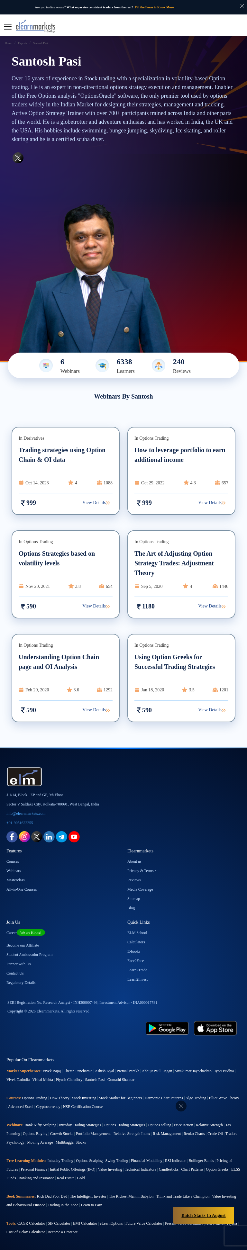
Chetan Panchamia (78, 1071)
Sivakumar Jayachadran (193, 1071)
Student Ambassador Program (29, 954)
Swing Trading (116, 1160)
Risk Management (167, 1133)
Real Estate (65, 1178)
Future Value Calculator (143, 1223)
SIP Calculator (59, 1223)
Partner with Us (18, 964)
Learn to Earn (91, 1205)
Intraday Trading (60, 1160)
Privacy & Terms (140, 870)
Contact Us (15, 973)
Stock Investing (84, 1098)
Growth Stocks (61, 1133)
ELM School (137, 933)
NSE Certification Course (83, 1106)
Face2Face (135, 960)
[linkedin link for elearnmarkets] (49, 836)
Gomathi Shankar (120, 1079)
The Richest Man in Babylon (131, 1196)
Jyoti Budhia (224, 1071)
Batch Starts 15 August (203, 1215)
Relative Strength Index (132, 1133)
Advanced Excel (20, 1106)
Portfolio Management (93, 1133)
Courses (12, 861)
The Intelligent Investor (88, 1196)
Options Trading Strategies (124, 1125)
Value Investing (110, 1169)
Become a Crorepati (63, 1232)
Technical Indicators (140, 1169)
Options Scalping (89, 1160)
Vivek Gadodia (18, 1079)
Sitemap (133, 898)
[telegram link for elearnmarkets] (61, 836)
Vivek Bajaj (51, 1071)
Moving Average (40, 1142)
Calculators (136, 942)
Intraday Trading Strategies (80, 1125)
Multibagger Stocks (71, 1142)
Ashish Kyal (104, 1071)
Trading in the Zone (63, 1205)
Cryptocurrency (48, 1106)
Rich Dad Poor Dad (52, 1196)
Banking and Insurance (36, 1178)
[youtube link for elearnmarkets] (74, 836)
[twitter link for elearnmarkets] (36, 836)
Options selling (159, 1125)
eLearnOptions (111, 1223)
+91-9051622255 (19, 823)
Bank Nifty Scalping (40, 1125)
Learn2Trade (137, 970)
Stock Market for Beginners (120, 1098)
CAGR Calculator (31, 1223)
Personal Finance (34, 1169)
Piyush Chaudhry (69, 1079)
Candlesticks (168, 1169)
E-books (133, 951)
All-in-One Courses (21, 889)
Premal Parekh (128, 1071)
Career (25, 933)
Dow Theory (59, 1098)
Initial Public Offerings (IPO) (72, 1169)
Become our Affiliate (22, 945)
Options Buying (35, 1133)
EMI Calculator (85, 1223)
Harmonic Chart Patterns (164, 1098)
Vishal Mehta (42, 1079)
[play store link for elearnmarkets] (167, 1027)
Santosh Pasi (95, 1079)
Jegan (167, 1071)
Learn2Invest (137, 979)
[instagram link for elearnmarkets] (24, 836)
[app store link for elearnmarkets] (215, 1027)
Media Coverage (140, 889)
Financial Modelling (146, 1160)
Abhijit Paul (151, 1071)
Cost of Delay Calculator (25, 1232)
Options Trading (34, 1098)
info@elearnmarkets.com (25, 813)
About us (134, 861)
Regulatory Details (20, 982)
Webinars (13, 870)
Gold (81, 1178)
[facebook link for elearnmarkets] (12, 836)
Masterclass (15, 880)
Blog (131, 908)
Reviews (134, 880)
